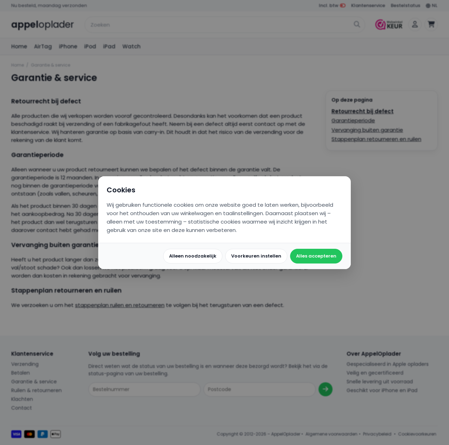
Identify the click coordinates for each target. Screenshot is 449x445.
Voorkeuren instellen (256, 256)
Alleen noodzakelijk (192, 256)
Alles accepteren (316, 256)
